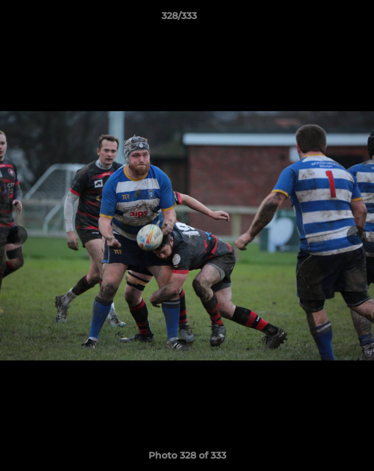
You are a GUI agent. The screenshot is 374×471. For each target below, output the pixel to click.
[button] (327, 19)
